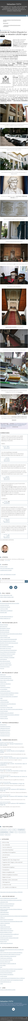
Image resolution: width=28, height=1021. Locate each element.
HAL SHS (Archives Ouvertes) (6, 960)
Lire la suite (7, 560)
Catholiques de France (5, 728)
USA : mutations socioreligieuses (9, 887)
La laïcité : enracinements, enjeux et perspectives (15, 758)
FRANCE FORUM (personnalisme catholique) (9, 714)
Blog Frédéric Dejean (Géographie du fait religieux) (11, 633)
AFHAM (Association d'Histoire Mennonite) (9, 937)
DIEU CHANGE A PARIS (5, 907)
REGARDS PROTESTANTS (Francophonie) (9, 643)
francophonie (11, 425)
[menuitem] (14, 20)
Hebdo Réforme (3, 705)
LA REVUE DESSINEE (4, 702)
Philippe (2, 751)
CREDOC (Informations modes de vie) (8, 956)
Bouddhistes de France (5, 730)
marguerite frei (3, 763)
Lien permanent (4, 423)
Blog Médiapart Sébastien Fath (6, 646)
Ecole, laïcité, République (7, 849)
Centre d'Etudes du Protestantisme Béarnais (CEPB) (11, 921)
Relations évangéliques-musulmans (10, 874)
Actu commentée (17, 423)
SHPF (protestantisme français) (6, 905)
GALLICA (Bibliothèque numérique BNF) (8, 898)
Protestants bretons (4, 914)
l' (14, 64)
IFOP (1, 967)
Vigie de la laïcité (3, 700)
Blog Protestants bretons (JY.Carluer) (8, 641)
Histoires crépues (4, 718)
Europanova (2, 685)
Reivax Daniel (3, 796)
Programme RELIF (6, 864)
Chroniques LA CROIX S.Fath (6, 707)
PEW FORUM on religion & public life (8, 963)
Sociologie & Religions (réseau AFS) (7, 970)
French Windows (3, 635)
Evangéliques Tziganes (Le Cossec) (7, 653)
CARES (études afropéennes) (6, 943)
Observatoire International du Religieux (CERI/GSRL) (11, 892)
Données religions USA (5, 961)
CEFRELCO (2, 917)
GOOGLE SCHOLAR (4, 605)
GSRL (9, 829)
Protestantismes (5, 869)
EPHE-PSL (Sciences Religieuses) (7, 903)
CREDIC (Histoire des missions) (6, 930)
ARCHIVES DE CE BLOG (5, 607)
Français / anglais (3, 566)
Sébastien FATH (14, 4)
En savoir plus (9, 1020)
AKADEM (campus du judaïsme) (7, 713)
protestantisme (4, 832)
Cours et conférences (7, 847)
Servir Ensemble (3, 716)
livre (16, 832)
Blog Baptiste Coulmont (5, 628)
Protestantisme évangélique (8, 867)
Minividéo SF (5, 857)
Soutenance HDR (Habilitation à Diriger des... (14, 783)
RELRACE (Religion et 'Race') (6, 932)
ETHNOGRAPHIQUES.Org (5, 981)
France (11, 832)
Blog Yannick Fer (3, 626)
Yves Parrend (3, 776)
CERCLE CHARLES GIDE (5, 637)
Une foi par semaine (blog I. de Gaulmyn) (9, 696)
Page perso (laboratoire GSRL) (6, 568)
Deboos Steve (3, 743)
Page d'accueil (5, 23)
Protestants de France (5, 735)
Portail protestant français (5, 678)
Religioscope (3, 674)
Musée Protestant (4, 624)
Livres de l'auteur (6, 855)
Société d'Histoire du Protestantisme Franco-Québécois (12, 978)
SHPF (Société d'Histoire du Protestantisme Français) (11, 980)
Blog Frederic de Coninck (5, 648)
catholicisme (3, 829)
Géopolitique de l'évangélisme (9, 852)
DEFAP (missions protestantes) (6, 919)
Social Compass (3, 976)
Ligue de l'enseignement (5, 663)
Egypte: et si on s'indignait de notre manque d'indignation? (11, 26)
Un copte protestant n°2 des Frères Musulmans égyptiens (12, 20)
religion (14, 829)
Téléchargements (6, 882)
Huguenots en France (5, 666)
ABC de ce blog (5, 842)
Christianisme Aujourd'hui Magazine (8, 703)
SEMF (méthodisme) (4, 912)
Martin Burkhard (4, 803)
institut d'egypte (18, 424)
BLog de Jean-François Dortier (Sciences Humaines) (11, 969)
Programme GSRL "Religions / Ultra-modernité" (12, 862)
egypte (10, 424)
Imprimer (3, 428)
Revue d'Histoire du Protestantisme (8, 652)
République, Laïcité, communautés (10, 879)
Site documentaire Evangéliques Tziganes (9, 693)
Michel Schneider (4, 789)
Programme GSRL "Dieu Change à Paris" (11, 859)
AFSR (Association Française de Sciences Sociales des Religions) (12, 950)
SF (0, 758)
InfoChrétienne (3, 659)
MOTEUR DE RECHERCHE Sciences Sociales (9, 603)
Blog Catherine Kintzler (5, 661)
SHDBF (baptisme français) (5, 928)
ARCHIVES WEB (3, 612)
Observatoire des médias (5, 676)
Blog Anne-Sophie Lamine (5, 664)
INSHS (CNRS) (3, 925)
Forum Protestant (4, 711)
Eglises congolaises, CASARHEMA (7, 657)
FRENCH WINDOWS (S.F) (5, 618)
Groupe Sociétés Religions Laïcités (7, 989)
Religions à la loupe (6, 877)
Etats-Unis (7, 834)
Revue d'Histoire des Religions (6, 974)
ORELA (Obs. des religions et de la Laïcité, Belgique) (11, 709)
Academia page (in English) (6, 570)
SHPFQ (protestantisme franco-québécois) (9, 934)
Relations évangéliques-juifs (8, 872)
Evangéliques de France (5, 726)
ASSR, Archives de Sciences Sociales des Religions (11, 952)
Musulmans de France (5, 732)
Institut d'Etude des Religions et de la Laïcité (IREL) (11, 900)
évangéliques (21, 829)
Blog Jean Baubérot (4, 644)
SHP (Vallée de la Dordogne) (6, 936)
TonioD (2, 770)
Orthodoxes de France (5, 733)
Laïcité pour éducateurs (5, 683)
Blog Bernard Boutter (4, 632)
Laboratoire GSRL (4, 902)
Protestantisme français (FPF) (6, 655)
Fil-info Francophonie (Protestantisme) (8, 650)
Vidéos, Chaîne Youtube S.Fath (7, 597)
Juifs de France (3, 724)
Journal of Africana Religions (6, 972)
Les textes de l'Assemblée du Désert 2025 (16, 770)
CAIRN (1, 983)
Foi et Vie (2, 668)
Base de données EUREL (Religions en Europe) (10, 954)
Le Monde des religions (5, 691)
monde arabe (5, 425)
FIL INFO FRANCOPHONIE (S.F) (6, 616)
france (13, 424)
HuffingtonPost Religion (5, 687)
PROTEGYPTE (14, 419)
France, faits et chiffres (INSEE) (6, 680)
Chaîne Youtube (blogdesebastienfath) (8, 639)
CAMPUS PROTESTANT (5, 927)
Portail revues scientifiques (6, 958)
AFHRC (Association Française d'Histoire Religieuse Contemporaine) (11, 910)
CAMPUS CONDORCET (5, 923)
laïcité (2, 834)
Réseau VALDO (3, 941)
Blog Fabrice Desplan (4, 630)
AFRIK (1, 698)
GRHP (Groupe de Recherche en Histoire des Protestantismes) (14, 916)
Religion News (3, 682)
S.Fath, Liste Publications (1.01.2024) (8, 574)
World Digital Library (4, 939)
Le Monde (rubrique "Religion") (7, 694)
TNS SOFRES (3, 965)
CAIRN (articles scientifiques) (6, 610)
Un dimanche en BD (6, 884)
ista (9, 501)
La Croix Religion (3, 689)
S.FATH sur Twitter (4, 608)
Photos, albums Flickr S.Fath (6, 595)
